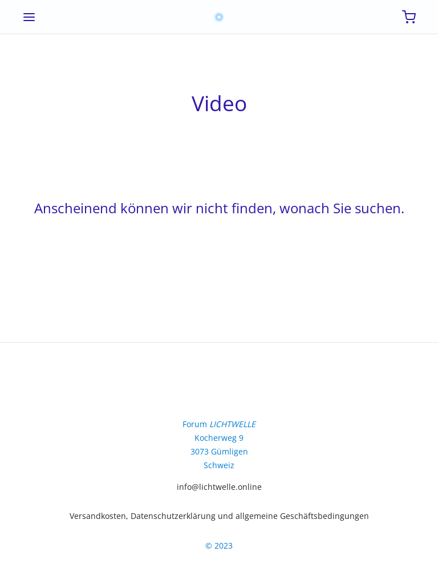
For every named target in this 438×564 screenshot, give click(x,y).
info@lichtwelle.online (219, 486)
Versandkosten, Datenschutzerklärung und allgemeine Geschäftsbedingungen (219, 515)
